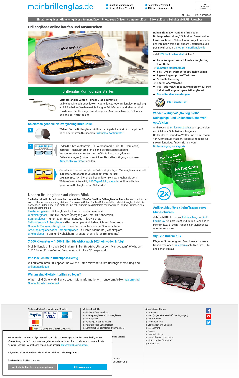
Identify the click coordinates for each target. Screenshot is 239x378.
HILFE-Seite (153, 343)
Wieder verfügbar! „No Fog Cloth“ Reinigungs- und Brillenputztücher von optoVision (179, 117)
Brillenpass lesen (38, 266)
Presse (151, 331)
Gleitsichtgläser (70, 19)
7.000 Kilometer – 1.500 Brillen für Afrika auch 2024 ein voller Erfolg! (76, 241)
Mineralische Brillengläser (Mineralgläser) (105, 328)
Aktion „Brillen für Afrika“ (160, 340)
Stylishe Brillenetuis (167, 236)
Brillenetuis (180, 245)
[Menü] (209, 3)
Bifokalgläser (158, 19)
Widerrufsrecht (155, 318)
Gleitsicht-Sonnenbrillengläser (46, 226)
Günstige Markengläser (171, 67)
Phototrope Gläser (113, 19)
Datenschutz (154, 328)
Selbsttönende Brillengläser (45, 222)
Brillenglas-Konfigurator (109, 133)
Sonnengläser (91, 19)
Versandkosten (155, 321)
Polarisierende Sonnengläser (99, 325)
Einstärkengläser (47, 19)
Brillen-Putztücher (180, 127)
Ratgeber (196, 19)
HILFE (185, 19)
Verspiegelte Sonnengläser (98, 321)
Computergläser (137, 19)
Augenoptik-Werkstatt (72, 161)
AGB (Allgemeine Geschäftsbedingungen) (168, 315)
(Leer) (186, 14)
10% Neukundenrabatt (171, 54)
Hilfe (195, 14)
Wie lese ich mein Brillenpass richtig (53, 258)
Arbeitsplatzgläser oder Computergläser (53, 230)
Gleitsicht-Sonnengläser (96, 312)
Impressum (153, 312)
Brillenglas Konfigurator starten (88, 91)
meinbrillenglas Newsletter (160, 337)
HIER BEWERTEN (171, 101)
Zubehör (174, 19)
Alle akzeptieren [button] (82, 367)
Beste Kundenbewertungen (173, 94)
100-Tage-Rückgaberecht (104, 181)
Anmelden (205, 14)
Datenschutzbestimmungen (74, 345)
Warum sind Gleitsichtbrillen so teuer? (54, 274)
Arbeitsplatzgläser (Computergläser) (103, 315)
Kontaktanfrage (155, 334)
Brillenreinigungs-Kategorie (169, 146)
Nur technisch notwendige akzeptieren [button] (32, 367)
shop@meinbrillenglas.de (190, 47)
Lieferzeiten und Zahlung (160, 325)
